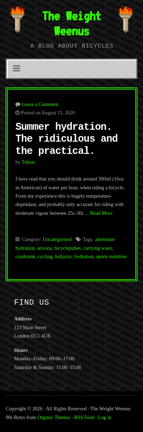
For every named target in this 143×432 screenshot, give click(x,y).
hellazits (63, 256)
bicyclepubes (67, 248)
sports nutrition (111, 256)
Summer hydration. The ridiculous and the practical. (66, 139)
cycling (45, 256)
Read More (101, 213)
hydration (83, 256)
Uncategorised (57, 239)
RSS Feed (84, 417)
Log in (104, 417)
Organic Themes (53, 417)
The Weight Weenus (71, 23)
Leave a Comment (40, 104)
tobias (28, 162)
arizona (44, 248)
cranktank (25, 256)
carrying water (97, 248)
